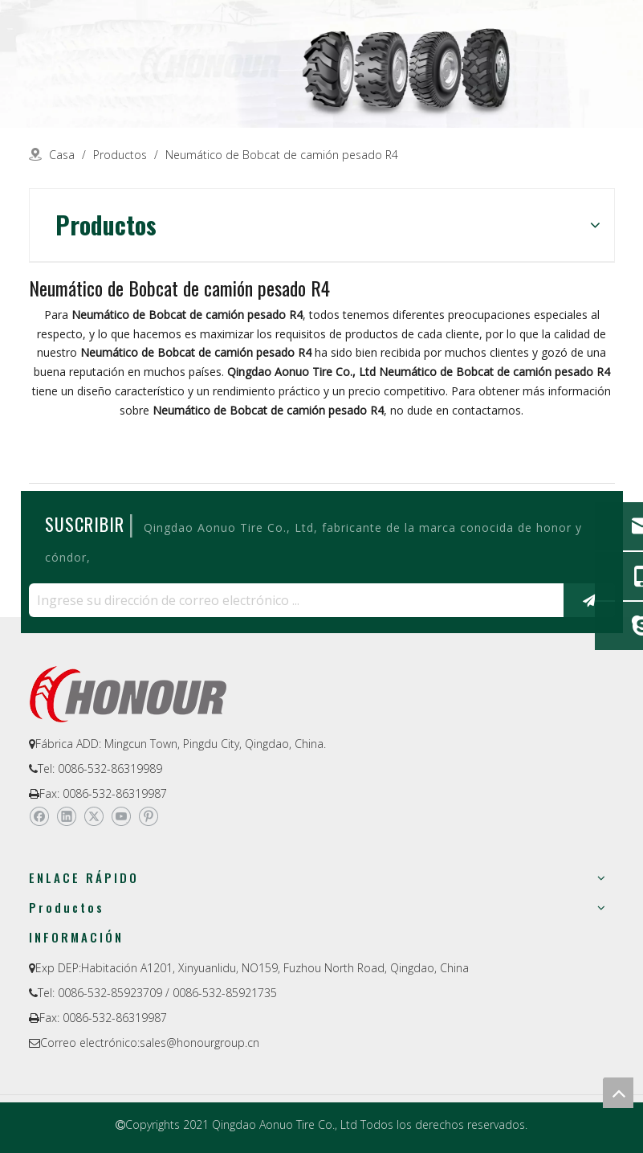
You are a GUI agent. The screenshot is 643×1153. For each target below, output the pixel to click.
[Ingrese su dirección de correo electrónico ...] (292, 600)
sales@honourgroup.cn (199, 1042)
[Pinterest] (148, 817)
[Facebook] (39, 817)
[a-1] (321, 64)
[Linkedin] (66, 817)
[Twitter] (93, 817)
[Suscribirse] (589, 600)
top (618, 1092)
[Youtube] (121, 817)
